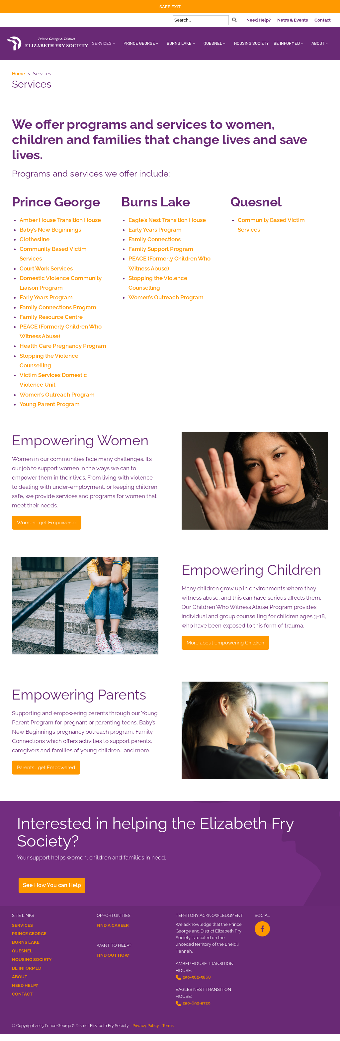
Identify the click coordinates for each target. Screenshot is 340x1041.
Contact (22, 1001)
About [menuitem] (317, 43)
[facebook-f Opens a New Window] (262, 935)
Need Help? (25, 992)
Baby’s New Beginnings (50, 230)
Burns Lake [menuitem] (179, 43)
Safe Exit (170, 6)
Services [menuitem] (102, 43)
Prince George (29, 940)
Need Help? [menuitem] (258, 20)
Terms (168, 1032)
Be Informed (26, 975)
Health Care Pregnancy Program (63, 350)
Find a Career (113, 932)
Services (22, 932)
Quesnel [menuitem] (213, 43)
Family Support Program (160, 250)
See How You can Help (53, 892)
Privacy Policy (145, 1032)
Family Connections (154, 240)
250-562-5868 (197, 984)
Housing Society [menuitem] (251, 43)
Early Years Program (46, 300)
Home (18, 73)
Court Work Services (46, 270)
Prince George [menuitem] (139, 43)
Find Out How (113, 962)
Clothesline (34, 240)
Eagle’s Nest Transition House (167, 220)
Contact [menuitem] (322, 20)
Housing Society (32, 966)
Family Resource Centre (51, 321)
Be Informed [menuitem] (287, 43)
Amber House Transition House (60, 220)
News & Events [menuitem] (292, 20)
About (19, 984)
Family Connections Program (58, 310)
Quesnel (22, 958)
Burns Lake (26, 949)
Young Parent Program (50, 411)
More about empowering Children (240, 650)
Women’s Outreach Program (57, 401)
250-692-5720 (197, 1010)
